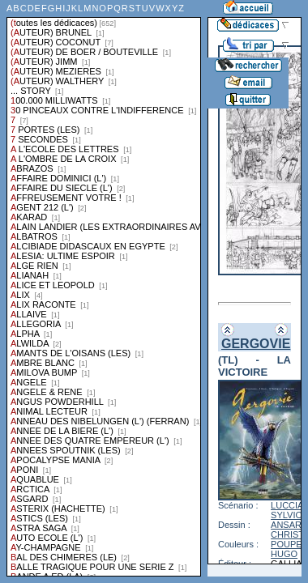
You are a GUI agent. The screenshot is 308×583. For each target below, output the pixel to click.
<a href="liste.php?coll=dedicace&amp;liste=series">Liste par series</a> (103, 288)
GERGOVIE (255, 344)
